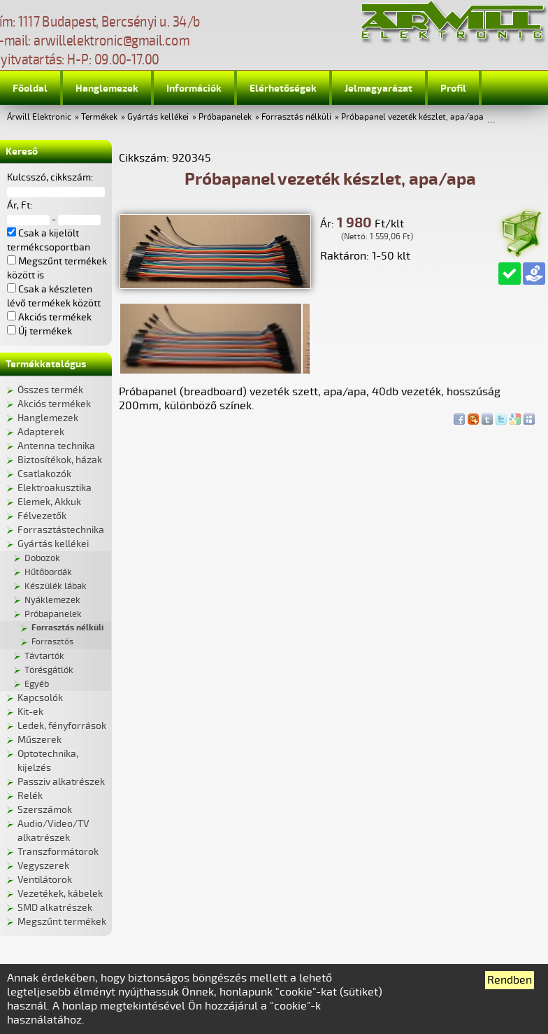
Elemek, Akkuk (49, 502)
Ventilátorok (44, 880)
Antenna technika (56, 446)
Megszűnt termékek (61, 922)
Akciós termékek (54, 404)
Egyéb (36, 684)
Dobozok (42, 558)
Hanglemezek (106, 88)
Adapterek (40, 432)
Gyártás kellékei (158, 117)
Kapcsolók (40, 698)
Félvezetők (41, 516)
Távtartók (44, 656)
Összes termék (50, 390)
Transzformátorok (58, 852)
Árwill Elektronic (39, 117)
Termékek (99, 117)
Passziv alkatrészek (61, 782)
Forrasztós (52, 642)
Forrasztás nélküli (296, 117)
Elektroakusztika (54, 488)
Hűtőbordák (48, 572)
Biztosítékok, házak (59, 460)
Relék (30, 796)
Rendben (509, 980)
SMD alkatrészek (54, 908)
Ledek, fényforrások (61, 726)
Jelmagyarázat (378, 88)
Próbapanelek (225, 117)
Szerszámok (44, 810)
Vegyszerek (43, 866)
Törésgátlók (48, 670)
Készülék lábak (55, 586)
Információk (194, 88)
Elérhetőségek (283, 88)
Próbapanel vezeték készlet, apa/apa (412, 117)
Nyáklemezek (52, 600)
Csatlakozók (44, 474)
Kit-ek (30, 712)
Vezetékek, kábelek (60, 894)
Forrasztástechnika (60, 530)
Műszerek (39, 740)
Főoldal (30, 88)
